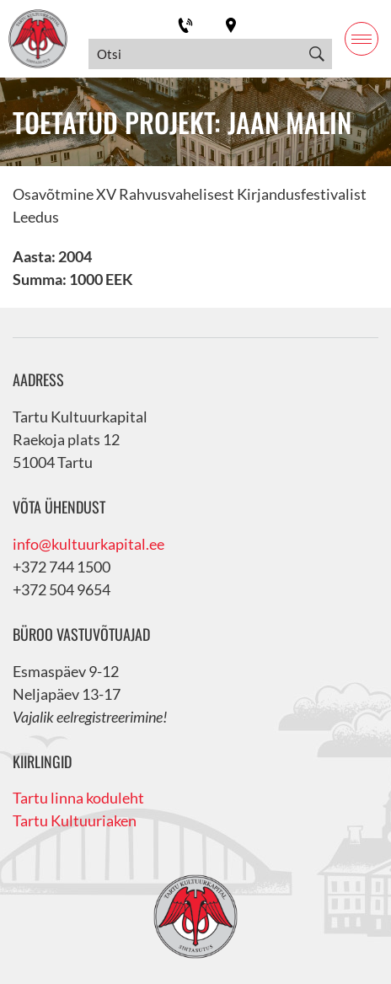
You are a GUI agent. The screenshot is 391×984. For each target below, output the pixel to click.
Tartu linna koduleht (78, 797)
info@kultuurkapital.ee (88, 544)
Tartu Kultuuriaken (75, 820)
